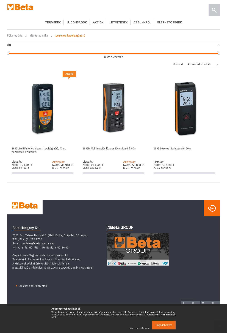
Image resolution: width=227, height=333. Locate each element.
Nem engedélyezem (140, 328)
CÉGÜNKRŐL (142, 22)
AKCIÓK (98, 22)
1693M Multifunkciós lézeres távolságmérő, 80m (113, 124)
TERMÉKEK (53, 22)
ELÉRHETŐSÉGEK (169, 22)
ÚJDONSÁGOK (77, 22)
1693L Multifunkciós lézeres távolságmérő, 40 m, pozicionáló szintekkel (42, 124)
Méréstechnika (39, 35)
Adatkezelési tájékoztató (34, 286)
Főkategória (14, 35)
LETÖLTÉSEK (119, 22)
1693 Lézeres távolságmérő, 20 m (184, 124)
